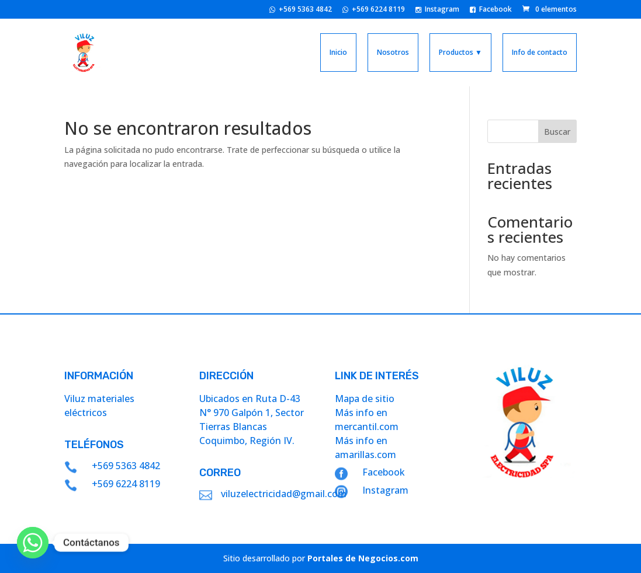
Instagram (437, 10)
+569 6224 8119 (373, 10)
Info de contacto (539, 52)
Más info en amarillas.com (365, 447)
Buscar (557, 131)
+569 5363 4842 (300, 10)
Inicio (338, 52)
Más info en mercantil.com (367, 419)
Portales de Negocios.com (362, 558)
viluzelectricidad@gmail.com (284, 493)
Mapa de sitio (364, 398)
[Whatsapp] (32, 542)
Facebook (491, 10)
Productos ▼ (460, 52)
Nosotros (393, 52)
